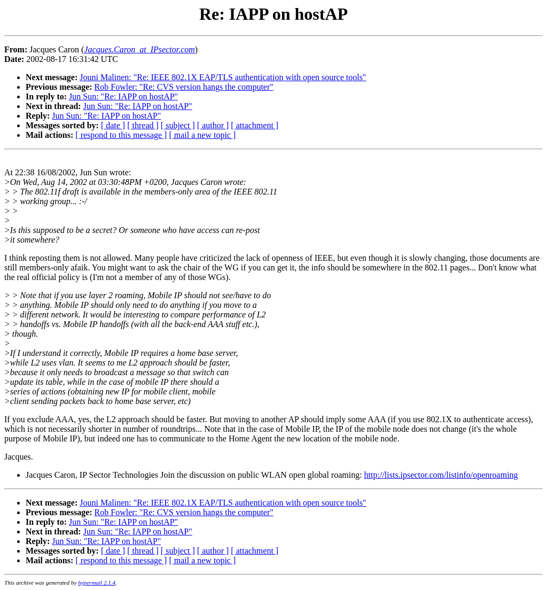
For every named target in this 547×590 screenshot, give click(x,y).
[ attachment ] (254, 125)
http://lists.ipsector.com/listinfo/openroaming (441, 474)
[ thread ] (143, 125)
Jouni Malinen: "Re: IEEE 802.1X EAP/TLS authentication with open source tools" (223, 77)
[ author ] (213, 125)
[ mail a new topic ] (202, 134)
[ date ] (113, 125)
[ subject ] (178, 125)
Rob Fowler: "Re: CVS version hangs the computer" (184, 86)
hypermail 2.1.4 (96, 582)
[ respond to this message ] (121, 134)
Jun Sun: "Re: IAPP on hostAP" (123, 96)
